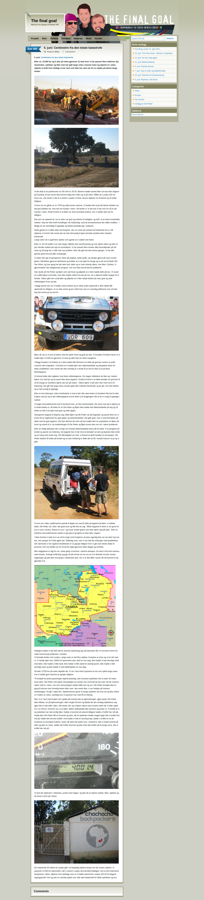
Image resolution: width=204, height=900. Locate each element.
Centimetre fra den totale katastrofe (57, 57)
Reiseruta (78, 38)
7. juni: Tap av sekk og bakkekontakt (150, 71)
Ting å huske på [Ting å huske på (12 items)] (137, 114)
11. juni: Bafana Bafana (145, 62)
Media (88, 38)
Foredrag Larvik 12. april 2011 (147, 49)
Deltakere (66, 38)
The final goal (44, 20)
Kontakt (98, 38)
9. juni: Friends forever (144, 66)
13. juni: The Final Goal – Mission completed (153, 53)
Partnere (54, 38)
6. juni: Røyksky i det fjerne (146, 80)
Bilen (44, 38)
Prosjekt (35, 38)
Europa (138, 95)
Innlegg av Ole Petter (144, 104)
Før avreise (139, 99)
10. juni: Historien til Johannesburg (149, 75)
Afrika (57, 52)
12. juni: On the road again (146, 58)
